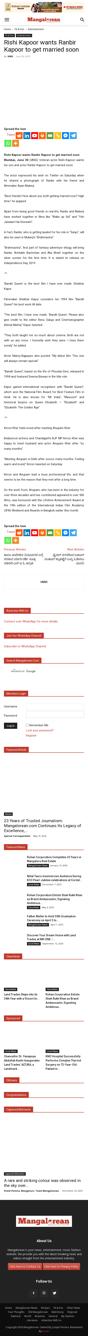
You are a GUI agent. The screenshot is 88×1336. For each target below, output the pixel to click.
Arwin (46, 1331)
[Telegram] (73, 135)
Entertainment (36, 29)
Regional (72, 1312)
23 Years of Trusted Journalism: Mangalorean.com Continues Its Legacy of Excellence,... (42, 825)
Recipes (45, 1307)
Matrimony (58, 1312)
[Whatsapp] (7, 143)
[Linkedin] (26, 135)
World (27, 1316)
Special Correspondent (17, 835)
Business (40, 1316)
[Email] (50, 135)
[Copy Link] (57, 135)
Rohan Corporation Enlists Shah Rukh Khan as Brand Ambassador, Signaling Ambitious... (54, 899)
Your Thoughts (16, 1312)
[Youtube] (34, 135)
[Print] (42, 135)
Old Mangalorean (38, 1312)
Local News (33, 884)
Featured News (15, 847)
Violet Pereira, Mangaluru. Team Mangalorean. (31, 1190)
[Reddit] (19, 135)
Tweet (11, 134)
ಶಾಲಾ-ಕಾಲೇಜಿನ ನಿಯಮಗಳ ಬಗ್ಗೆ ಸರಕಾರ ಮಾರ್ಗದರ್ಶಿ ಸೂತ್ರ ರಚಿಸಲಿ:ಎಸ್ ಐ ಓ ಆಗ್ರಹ (23, 559)
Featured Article (16, 749)
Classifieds (33, 907)
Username (10, 706)
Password (10, 715)
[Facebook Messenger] (65, 135)
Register (31, 735)
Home (7, 29)
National (15, 1316)
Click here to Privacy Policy (61, 1266)
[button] (6, 19)
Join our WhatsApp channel (23, 635)
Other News (73, 1307)
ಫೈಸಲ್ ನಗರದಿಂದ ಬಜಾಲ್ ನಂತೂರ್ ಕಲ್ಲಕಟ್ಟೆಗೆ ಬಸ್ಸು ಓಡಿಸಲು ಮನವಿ (64, 559)
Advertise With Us (51, 1320)
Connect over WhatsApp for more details (31, 621)
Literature (32, 1320)
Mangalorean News (38, 865)
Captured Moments (18, 1109)
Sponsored (13, 1018)
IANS (10, 56)
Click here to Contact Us (25, 1266)
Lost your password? (40, 730)
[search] (40, 671)
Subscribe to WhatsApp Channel (25, 646)
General (53, 1316)
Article (8, 814)
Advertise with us (17, 610)
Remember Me (38, 725)
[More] (15, 143)
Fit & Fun (19, 29)
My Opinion (67, 1316)
